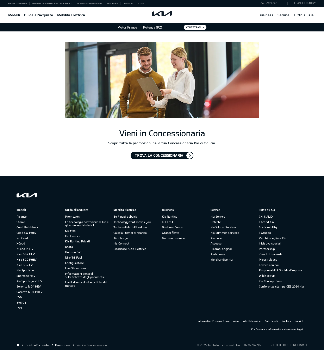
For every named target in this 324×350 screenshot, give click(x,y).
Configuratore (74, 263)
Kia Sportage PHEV (29, 281)
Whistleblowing (252, 320)
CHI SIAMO (266, 216)
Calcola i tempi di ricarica (130, 232)
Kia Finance (72, 236)
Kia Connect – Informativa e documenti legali (277, 329)
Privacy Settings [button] (17, 3)
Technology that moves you (132, 222)
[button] (273, 3)
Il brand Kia (266, 222)
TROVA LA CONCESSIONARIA (159, 155)
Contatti (127, 3)
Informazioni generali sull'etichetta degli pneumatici (85, 275)
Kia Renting (169, 216)
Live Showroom (75, 268)
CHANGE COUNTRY (305, 2)
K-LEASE (168, 222)
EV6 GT (21, 302)
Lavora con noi (269, 265)
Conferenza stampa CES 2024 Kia (281, 286)
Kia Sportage (25, 270)
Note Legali (271, 320)
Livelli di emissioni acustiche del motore (86, 283)
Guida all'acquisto (38, 15)
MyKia (141, 3)
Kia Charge (120, 238)
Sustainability (268, 227)
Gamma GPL (73, 252)
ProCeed (22, 238)
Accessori (217, 243)
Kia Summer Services (225, 232)
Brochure (112, 3)
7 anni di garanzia (270, 254)
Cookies (286, 320)
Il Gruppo (265, 232)
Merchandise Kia (222, 259)
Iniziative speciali (270, 243)
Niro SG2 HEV (26, 254)
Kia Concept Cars (270, 281)
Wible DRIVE (267, 275)
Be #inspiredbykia (125, 216)
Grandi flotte (170, 232)
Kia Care (216, 238)
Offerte (216, 222)
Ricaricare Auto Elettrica (129, 249)
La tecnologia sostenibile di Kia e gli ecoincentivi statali (87, 223)
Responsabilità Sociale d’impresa (281, 270)
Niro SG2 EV (25, 265)
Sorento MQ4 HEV (29, 286)
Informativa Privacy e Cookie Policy (52, 3)
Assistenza (218, 254)
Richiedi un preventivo (89, 3)
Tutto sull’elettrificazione (130, 227)
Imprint (299, 320)
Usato (69, 246)
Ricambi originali (221, 249)
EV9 (19, 308)
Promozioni (72, 216)
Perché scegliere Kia (272, 238)
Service (283, 15)
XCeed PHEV (25, 249)
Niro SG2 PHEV (27, 259)
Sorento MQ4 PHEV (30, 292)
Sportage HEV (26, 275)
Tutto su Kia (304, 15)
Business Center (173, 227)
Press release (268, 259)
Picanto (22, 216)
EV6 (19, 297)
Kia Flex (70, 230)
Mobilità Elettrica (71, 15)
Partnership (267, 249)
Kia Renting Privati (77, 241)
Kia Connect (121, 243)
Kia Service (218, 216)
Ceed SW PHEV (27, 232)
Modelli (14, 15)
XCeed (21, 243)
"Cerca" (271, 3)
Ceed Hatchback (27, 227)
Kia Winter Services (224, 227)
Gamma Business (173, 238)
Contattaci (193, 27)
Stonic (21, 222)
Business (265, 15)
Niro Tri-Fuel (73, 257)
